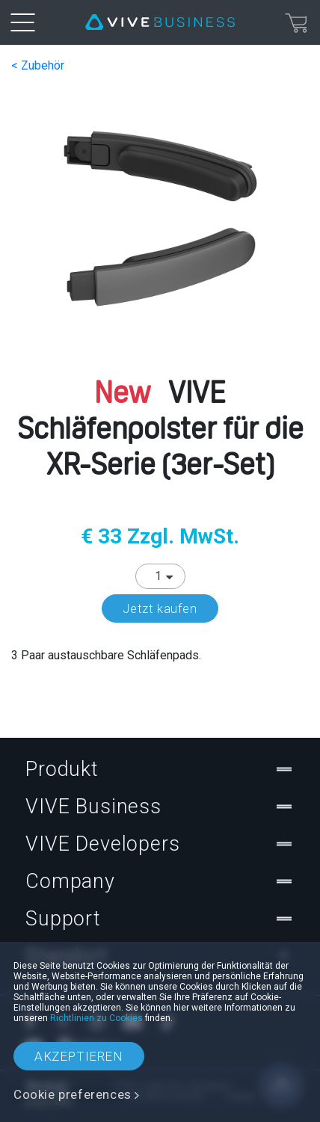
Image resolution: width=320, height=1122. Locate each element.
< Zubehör (37, 65)
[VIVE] (160, 22)
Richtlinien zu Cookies (96, 1018)
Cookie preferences (72, 1094)
